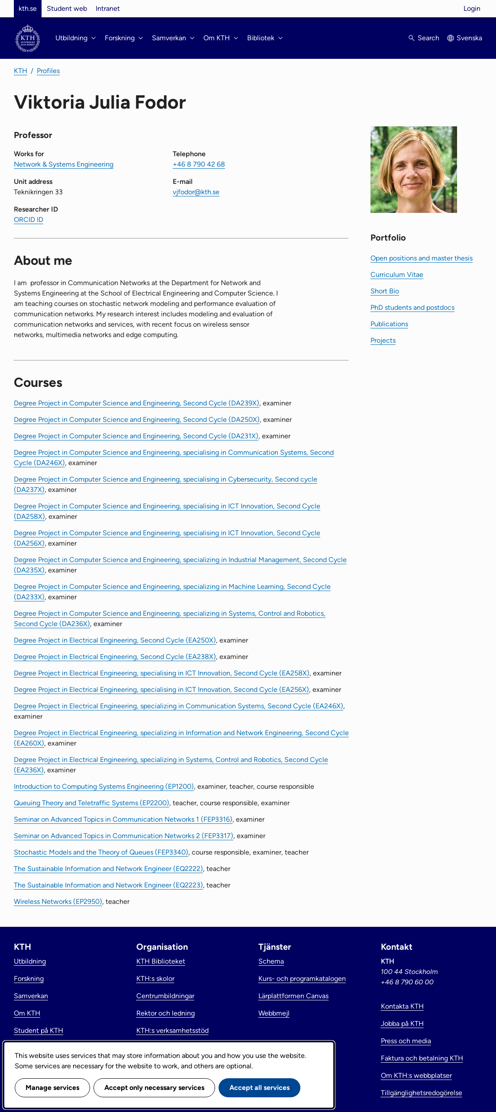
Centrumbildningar (165, 996)
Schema (271, 961)
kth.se (28, 8)
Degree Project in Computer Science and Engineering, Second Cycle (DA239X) (136, 403)
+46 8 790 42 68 (199, 164)
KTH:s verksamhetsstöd (172, 1030)
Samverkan (31, 996)
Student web (67, 8)
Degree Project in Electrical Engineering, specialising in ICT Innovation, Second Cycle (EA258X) (161, 673)
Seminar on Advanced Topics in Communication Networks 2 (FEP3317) (123, 836)
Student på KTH (38, 1030)
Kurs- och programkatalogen (302, 978)
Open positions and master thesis (421, 258)
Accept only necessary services (154, 1087)
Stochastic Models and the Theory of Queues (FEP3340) (101, 852)
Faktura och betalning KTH (422, 1058)
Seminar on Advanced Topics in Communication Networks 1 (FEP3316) (123, 819)
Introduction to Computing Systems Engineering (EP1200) (104, 786)
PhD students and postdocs (412, 307)
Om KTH (27, 1013)
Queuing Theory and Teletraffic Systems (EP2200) (91, 803)
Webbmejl (274, 1013)
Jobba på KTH (402, 1023)
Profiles (48, 71)
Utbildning (30, 961)
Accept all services (259, 1087)
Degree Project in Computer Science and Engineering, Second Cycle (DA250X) (137, 419)
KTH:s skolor (155, 978)
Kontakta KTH (402, 1006)
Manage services (52, 1087)
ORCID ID (28, 219)
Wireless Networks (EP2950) (58, 901)
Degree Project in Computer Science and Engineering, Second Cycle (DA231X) (136, 436)
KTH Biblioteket (160, 961)
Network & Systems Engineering (63, 164)
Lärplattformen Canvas (293, 996)
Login (472, 8)
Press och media (406, 1041)
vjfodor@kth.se (196, 192)
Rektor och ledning (165, 1013)
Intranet (108, 8)
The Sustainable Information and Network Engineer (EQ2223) (108, 885)
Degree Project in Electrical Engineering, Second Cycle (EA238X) (115, 656)
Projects (383, 340)
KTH (20, 71)
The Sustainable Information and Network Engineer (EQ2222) (108, 869)
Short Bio (384, 291)
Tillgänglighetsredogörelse (421, 1093)
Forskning (29, 978)
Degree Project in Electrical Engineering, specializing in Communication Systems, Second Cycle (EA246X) (178, 706)
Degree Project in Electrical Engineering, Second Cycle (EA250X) (115, 640)
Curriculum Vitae (396, 274)
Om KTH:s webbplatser (416, 1075)
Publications (389, 324)
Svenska (469, 38)
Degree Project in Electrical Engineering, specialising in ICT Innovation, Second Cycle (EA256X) (161, 689)
